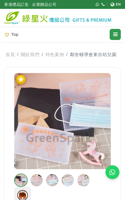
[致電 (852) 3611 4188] (103, 4)
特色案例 (54, 54)
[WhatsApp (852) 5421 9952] (97, 4)
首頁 (10, 54)
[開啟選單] (115, 34)
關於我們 (30, 54)
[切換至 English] (114, 4)
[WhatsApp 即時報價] (112, 172)
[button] (21, 180)
